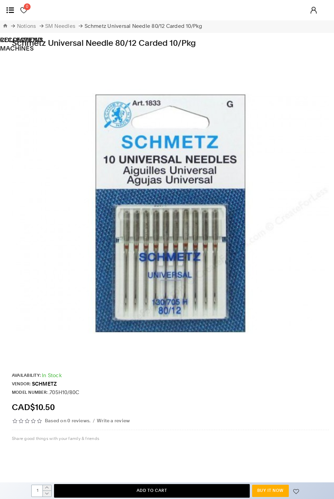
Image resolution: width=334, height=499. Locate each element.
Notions (26, 26)
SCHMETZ (44, 384)
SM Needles (60, 26)
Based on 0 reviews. (67, 421)
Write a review (113, 421)
